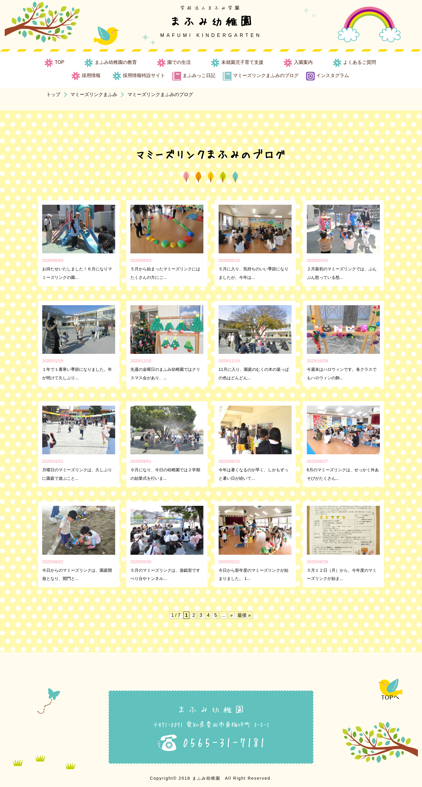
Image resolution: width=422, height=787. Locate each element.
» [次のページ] (231, 615)
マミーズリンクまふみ (93, 94)
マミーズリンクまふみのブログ (160, 94)
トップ (53, 94)
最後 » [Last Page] (244, 615)
